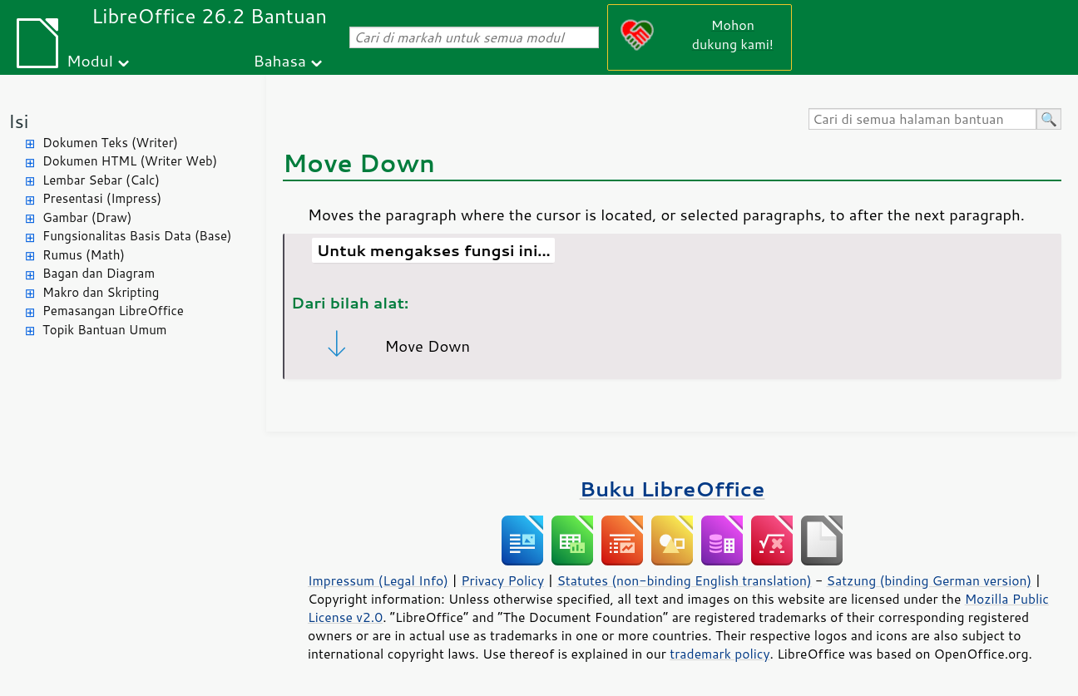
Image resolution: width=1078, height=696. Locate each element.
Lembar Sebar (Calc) (101, 180)
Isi (18, 121)
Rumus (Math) (83, 255)
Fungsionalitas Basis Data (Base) (137, 235)
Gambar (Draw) (86, 217)
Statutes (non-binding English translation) (683, 580)
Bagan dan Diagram (98, 273)
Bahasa (279, 60)
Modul (90, 60)
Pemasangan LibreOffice (113, 310)
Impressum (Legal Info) (378, 580)
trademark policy (719, 653)
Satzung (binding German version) (929, 580)
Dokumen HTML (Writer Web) (129, 161)
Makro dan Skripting (100, 292)
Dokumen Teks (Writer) (110, 142)
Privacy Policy (502, 580)
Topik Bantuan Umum (104, 329)
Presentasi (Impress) (101, 198)
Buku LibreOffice (672, 488)
